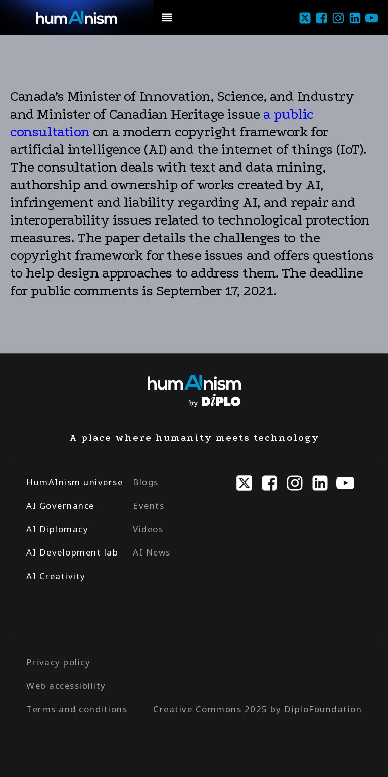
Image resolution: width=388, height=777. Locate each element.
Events (148, 505)
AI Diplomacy (57, 529)
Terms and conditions (76, 709)
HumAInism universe (74, 482)
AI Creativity (56, 576)
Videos (148, 529)
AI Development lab (72, 552)
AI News (152, 552)
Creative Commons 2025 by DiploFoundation (257, 709)
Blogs (146, 482)
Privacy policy (58, 662)
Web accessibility (66, 685)
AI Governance (60, 505)
